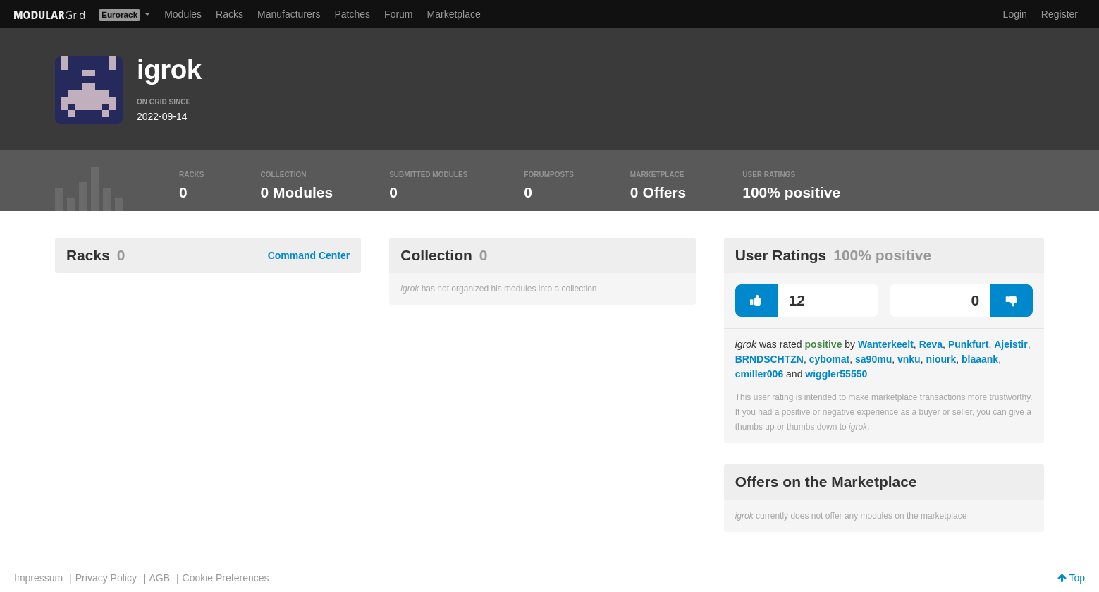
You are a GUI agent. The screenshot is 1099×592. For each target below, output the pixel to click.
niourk (941, 359)
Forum (398, 14)
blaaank (980, 359)
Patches (352, 14)
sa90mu (873, 359)
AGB (159, 578)
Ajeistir (1010, 344)
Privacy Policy (106, 578)
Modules (183, 14)
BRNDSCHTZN (769, 359)
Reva (931, 344)
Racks (229, 14)
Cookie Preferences (226, 578)
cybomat (829, 359)
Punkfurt (968, 344)
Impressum (38, 578)
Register (1059, 14)
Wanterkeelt (886, 344)
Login (1015, 14)
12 (770, 300)
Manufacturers (288, 14)
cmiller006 (759, 374)
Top (1071, 578)
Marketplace (454, 14)
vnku (909, 359)
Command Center (309, 255)
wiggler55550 (836, 374)
